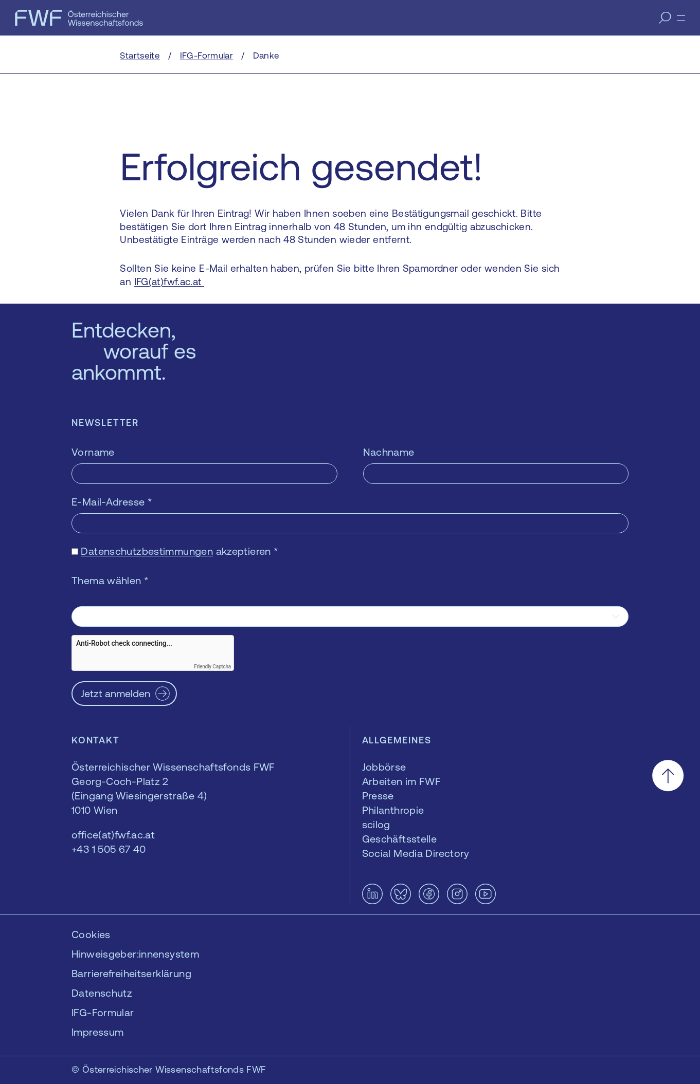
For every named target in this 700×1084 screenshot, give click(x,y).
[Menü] (681, 18)
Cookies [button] (91, 934)
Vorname (93, 452)
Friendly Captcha (212, 666)
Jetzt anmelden (115, 693)
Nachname (389, 452)
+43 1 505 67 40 (108, 849)
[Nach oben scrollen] (668, 775)
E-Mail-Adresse (111, 502)
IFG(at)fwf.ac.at (169, 281)
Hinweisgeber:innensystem (135, 954)
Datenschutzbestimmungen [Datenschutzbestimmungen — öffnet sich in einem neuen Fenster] (147, 551)
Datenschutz (101, 993)
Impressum (97, 1032)
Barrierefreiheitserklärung (131, 973)
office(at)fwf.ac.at (113, 834)
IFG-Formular (102, 1012)
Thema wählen (110, 580)
